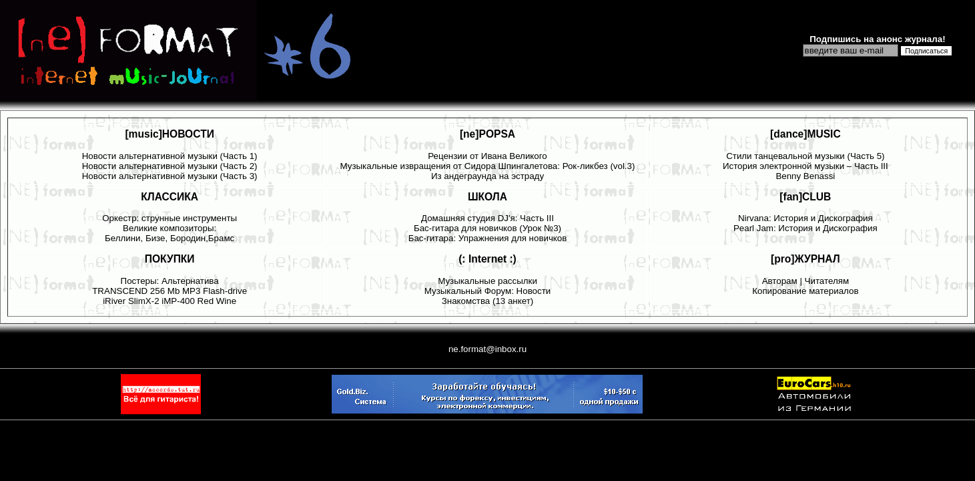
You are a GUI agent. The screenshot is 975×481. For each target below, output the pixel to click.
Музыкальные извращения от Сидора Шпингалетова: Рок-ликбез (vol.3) (487, 166)
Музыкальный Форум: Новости (487, 291)
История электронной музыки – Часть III (805, 166)
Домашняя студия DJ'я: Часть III (487, 218)
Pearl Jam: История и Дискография (805, 228)
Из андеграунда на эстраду (487, 176)
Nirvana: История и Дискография (805, 218)
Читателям (827, 281)
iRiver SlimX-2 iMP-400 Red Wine (169, 301)
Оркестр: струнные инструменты (169, 218)
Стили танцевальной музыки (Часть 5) (805, 156)
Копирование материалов (805, 291)
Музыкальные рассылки (487, 281)
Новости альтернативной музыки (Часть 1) (170, 156)
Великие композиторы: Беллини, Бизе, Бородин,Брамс (169, 233)
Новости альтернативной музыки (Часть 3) (170, 176)
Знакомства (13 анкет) (487, 301)
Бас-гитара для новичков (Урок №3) (487, 228)
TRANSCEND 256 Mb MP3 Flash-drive (169, 291)
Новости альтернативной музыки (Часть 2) (170, 166)
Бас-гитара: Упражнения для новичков (487, 238)
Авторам (779, 281)
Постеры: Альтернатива (170, 281)
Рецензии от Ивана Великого (487, 156)
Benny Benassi (805, 176)
